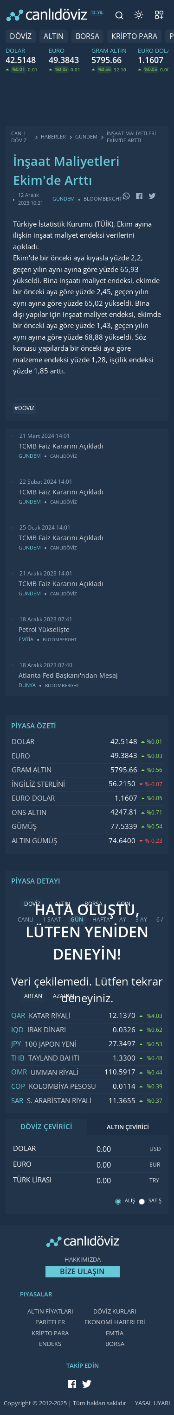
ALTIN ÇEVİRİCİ (128, 1127)
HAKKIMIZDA (82, 1259)
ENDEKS (50, 1343)
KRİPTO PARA (134, 36)
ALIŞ (130, 1201)
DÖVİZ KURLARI (114, 1311)
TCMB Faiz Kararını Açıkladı (61, 446)
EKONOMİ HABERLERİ (114, 1322)
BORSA (87, 36)
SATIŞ (154, 1201)
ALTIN (54, 36)
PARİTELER (50, 1322)
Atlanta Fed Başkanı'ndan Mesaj (68, 675)
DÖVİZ (21, 36)
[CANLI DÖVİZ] (47, 14)
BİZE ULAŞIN (82, 1271)
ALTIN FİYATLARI (50, 1311)
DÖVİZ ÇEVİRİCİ (46, 1127)
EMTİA (114, 1333)
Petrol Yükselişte (44, 629)
